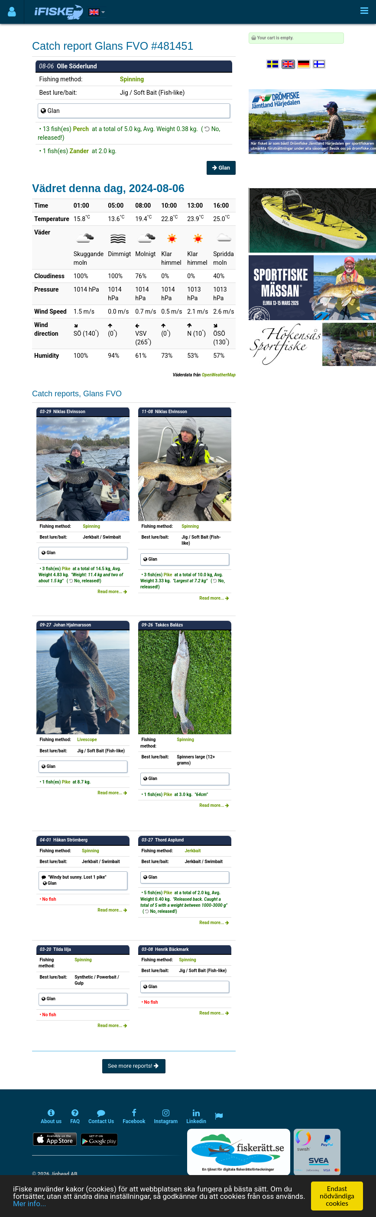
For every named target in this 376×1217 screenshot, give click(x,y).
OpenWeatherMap (219, 374)
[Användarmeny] (12, 12)
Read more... (112, 591)
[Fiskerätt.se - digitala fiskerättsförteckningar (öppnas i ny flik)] (238, 1152)
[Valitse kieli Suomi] (319, 64)
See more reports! (134, 1066)
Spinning (132, 79)
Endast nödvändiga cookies (337, 1196)
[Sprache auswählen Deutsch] (304, 64)
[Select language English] (288, 64)
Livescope (87, 739)
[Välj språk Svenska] (273, 64)
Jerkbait (193, 850)
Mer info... (29, 1203)
